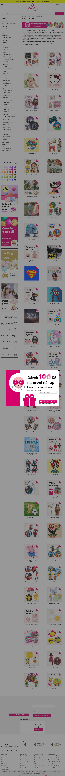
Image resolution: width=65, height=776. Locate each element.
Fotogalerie (36, 767)
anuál (41, 763)
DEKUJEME (30, 1)
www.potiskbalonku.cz (26, 773)
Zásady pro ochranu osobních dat (8, 761)
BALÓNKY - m (37, 763)
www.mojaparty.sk (17, 771)
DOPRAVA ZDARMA (9, 323)
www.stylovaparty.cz (39, 773)
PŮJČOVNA (9, 348)
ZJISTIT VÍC (38, 729)
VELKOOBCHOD (9, 354)
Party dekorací (53, 33)
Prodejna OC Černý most (54, 767)
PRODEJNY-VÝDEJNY (9, 317)
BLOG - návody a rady (39, 765)
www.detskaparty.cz (42, 771)
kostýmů (24, 35)
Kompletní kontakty (24, 755)
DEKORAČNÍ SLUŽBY (9, 336)
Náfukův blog (19, 715)
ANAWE (46, 775)
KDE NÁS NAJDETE (52, 754)
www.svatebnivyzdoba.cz (29, 771)
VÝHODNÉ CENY (9, 329)
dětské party (33, 33)
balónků (58, 33)
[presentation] (48, 397)
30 (33, 1)
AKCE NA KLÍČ (9, 342)
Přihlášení (57, 4)
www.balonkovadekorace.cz (56, 771)
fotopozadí (59, 38)
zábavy (28, 35)
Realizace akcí (23, 765)
